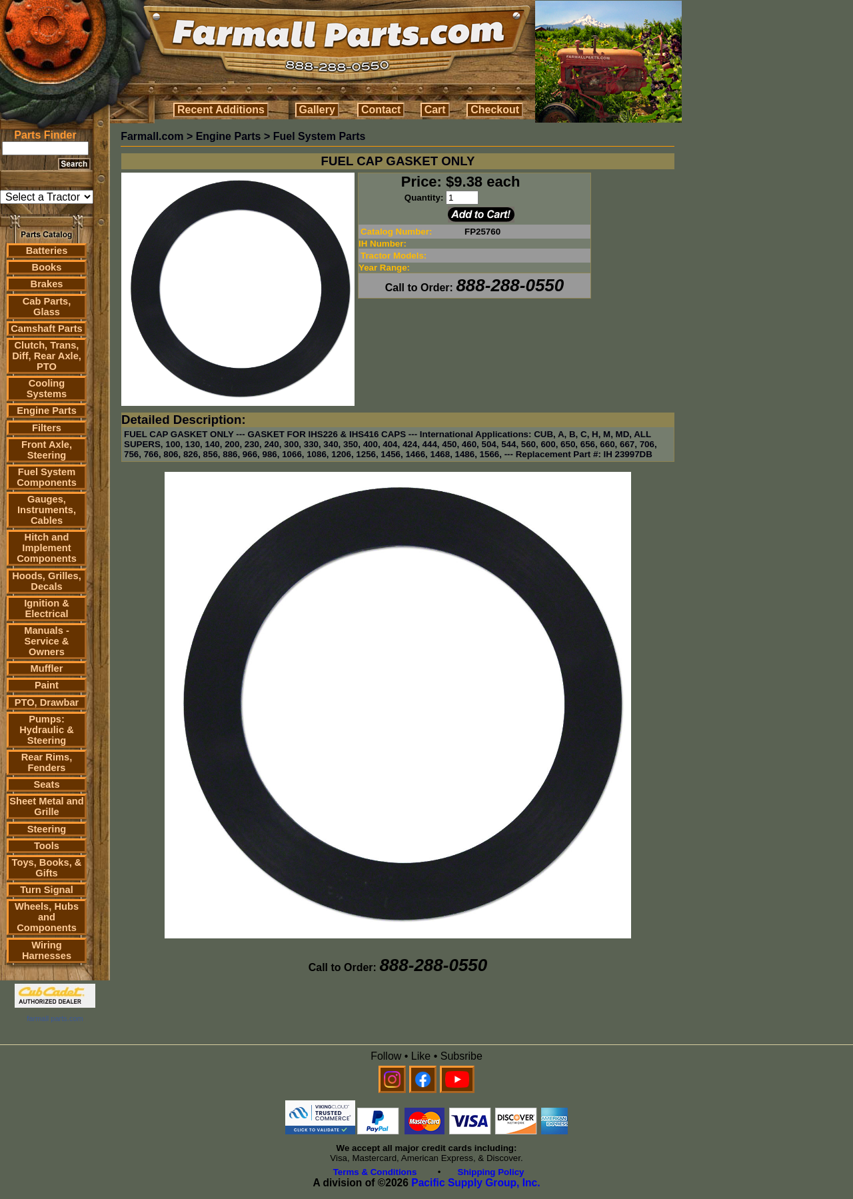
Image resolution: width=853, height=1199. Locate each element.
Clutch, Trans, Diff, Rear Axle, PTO (46, 356)
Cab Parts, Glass (47, 306)
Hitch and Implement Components (47, 548)
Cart (435, 109)
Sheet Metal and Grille (46, 806)
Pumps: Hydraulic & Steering (46, 730)
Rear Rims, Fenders (47, 762)
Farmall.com (152, 136)
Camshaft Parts (47, 328)
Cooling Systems (47, 388)
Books (47, 267)
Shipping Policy (491, 1172)
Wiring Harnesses (46, 950)
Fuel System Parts (319, 136)
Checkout (494, 109)
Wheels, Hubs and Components (47, 917)
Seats (46, 784)
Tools (46, 845)
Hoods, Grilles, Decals (46, 581)
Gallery (317, 109)
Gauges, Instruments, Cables (46, 510)
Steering (47, 829)
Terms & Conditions (375, 1172)
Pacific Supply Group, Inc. (475, 1182)
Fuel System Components (47, 477)
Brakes (47, 284)
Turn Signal (46, 889)
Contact (381, 109)
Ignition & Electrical (46, 608)
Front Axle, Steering (46, 450)
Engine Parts (47, 410)
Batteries (47, 250)
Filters (46, 428)
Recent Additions (221, 109)
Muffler (47, 668)
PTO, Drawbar (47, 702)
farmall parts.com (55, 1018)
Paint (47, 685)
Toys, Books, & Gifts (47, 867)
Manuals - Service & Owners (46, 641)
